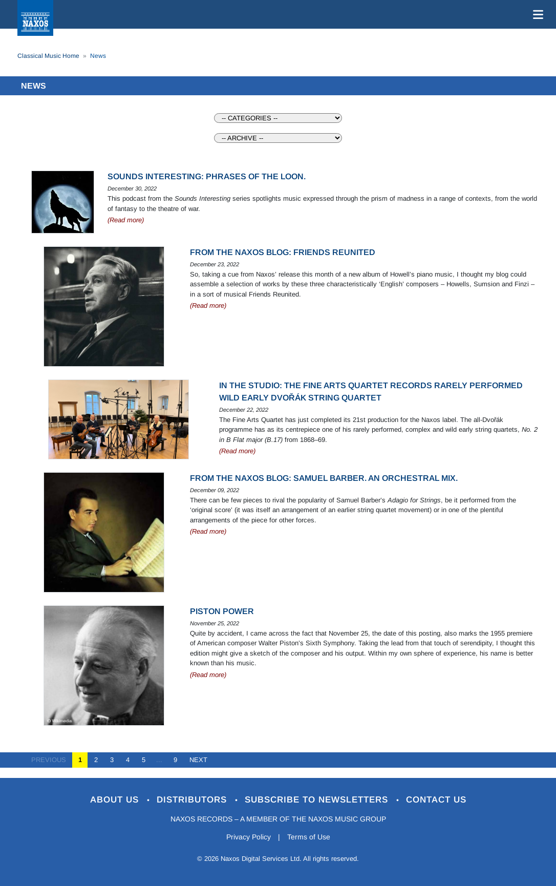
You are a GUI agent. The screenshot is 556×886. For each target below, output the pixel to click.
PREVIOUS (51, 760)
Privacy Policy (248, 837)
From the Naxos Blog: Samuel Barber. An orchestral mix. (324, 478)
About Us (116, 800)
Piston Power (222, 611)
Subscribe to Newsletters (318, 800)
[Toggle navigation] (536, 14)
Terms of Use (308, 837)
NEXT (195, 760)
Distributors (193, 800)
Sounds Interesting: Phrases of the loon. (207, 176)
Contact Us (436, 800)
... (159, 760)
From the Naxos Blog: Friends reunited (282, 252)
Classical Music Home (48, 55)
